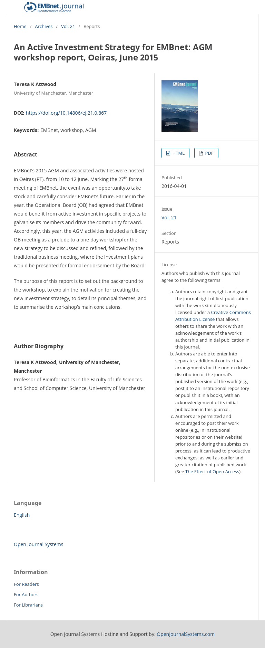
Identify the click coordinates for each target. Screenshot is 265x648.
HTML (178, 153)
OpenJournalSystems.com (186, 634)
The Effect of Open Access (212, 471)
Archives (43, 26)
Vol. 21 (68, 26)
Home (20, 26)
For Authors (26, 594)
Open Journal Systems (38, 544)
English (22, 515)
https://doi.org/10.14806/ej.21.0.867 (66, 112)
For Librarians (28, 605)
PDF (208, 153)
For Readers (26, 584)
